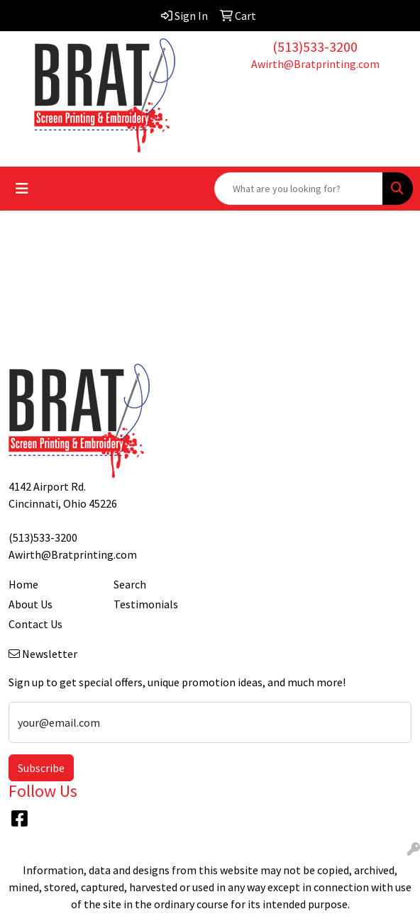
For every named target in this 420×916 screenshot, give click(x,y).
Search (130, 584)
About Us (30, 604)
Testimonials (146, 604)
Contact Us (35, 624)
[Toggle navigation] (22, 189)
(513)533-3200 (315, 46)
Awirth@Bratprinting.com (315, 64)
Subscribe (41, 768)
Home (23, 584)
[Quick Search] (298, 188)
